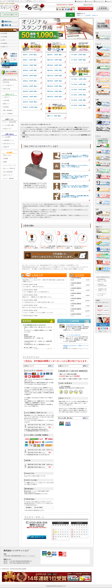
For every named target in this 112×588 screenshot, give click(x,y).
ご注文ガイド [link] (6, 97)
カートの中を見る (85, 8)
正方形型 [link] (4, 36)
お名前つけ (95, 15)
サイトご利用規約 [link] (8, 113)
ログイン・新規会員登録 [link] (9, 122)
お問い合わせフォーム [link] (9, 143)
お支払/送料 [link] (6, 100)
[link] (32, 47)
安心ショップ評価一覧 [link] (9, 168)
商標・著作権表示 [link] (8, 110)
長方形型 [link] (4, 33)
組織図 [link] (5, 162)
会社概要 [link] (5, 158)
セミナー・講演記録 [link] (8, 178)
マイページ (89, 1)
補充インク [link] (5, 46)
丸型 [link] (3, 40)
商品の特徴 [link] (6, 82)
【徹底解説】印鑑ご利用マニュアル (102, 289)
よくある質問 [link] (6, 137)
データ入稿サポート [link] (8, 85)
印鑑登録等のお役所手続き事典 (102, 285)
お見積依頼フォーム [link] (8, 140)
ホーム (108, 1)
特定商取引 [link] (6, 107)
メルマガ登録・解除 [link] (8, 125)
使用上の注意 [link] (6, 88)
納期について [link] (6, 103)
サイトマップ (98, 1)
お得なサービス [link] (7, 128)
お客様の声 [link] (6, 147)
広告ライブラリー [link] (8, 175)
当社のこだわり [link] (7, 155)
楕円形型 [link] (4, 43)
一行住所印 (87, 15)
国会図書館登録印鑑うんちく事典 (102, 280)
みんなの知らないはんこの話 (102, 294)
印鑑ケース (80, 15)
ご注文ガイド (80, 1)
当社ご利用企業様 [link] (8, 172)
